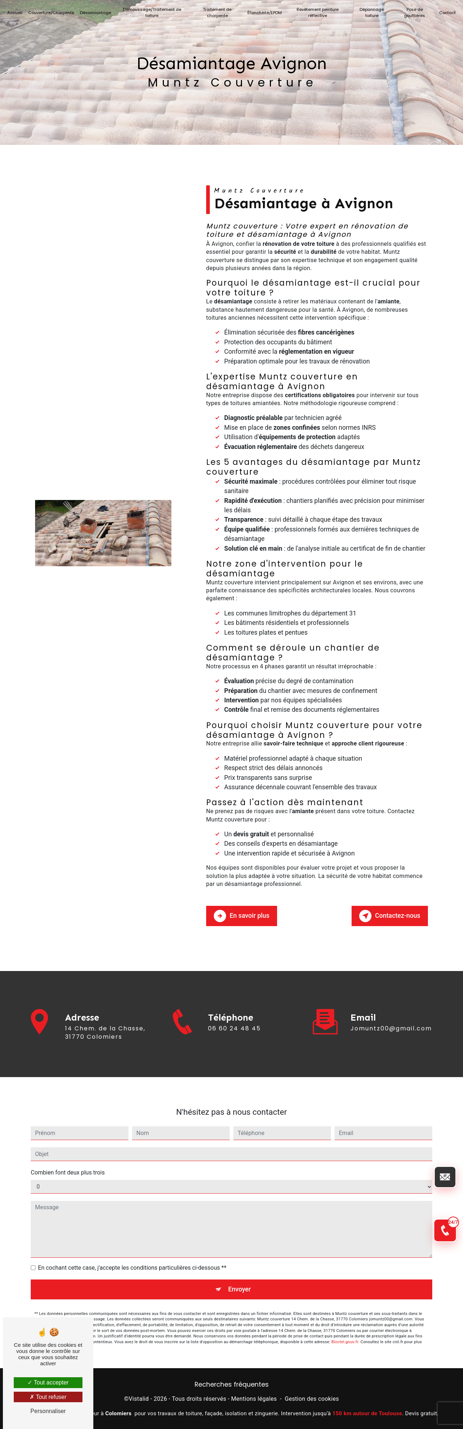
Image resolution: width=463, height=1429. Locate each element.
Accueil (16, 13)
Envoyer (240, 1276)
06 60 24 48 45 (234, 1039)
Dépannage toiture (371, 12)
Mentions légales (254, 1397)
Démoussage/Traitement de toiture (153, 12)
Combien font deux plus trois (68, 1158)
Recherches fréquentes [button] (232, 1383)
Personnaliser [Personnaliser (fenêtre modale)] (48, 1411)
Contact (446, 13)
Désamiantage (96, 13)
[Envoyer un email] (439, 775)
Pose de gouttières (413, 12)
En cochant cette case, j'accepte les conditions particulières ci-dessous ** (132, 1254)
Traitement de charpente (217, 12)
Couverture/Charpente (53, 13)
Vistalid (139, 1397)
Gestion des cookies (312, 1397)
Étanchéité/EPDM (265, 13)
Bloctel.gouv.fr (344, 1329)
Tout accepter (47, 1382)
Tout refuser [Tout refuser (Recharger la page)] (48, 1397)
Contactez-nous (387, 915)
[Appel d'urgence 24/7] (439, 918)
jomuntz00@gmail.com (391, 1014)
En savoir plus (243, 915)
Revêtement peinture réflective (317, 12)
